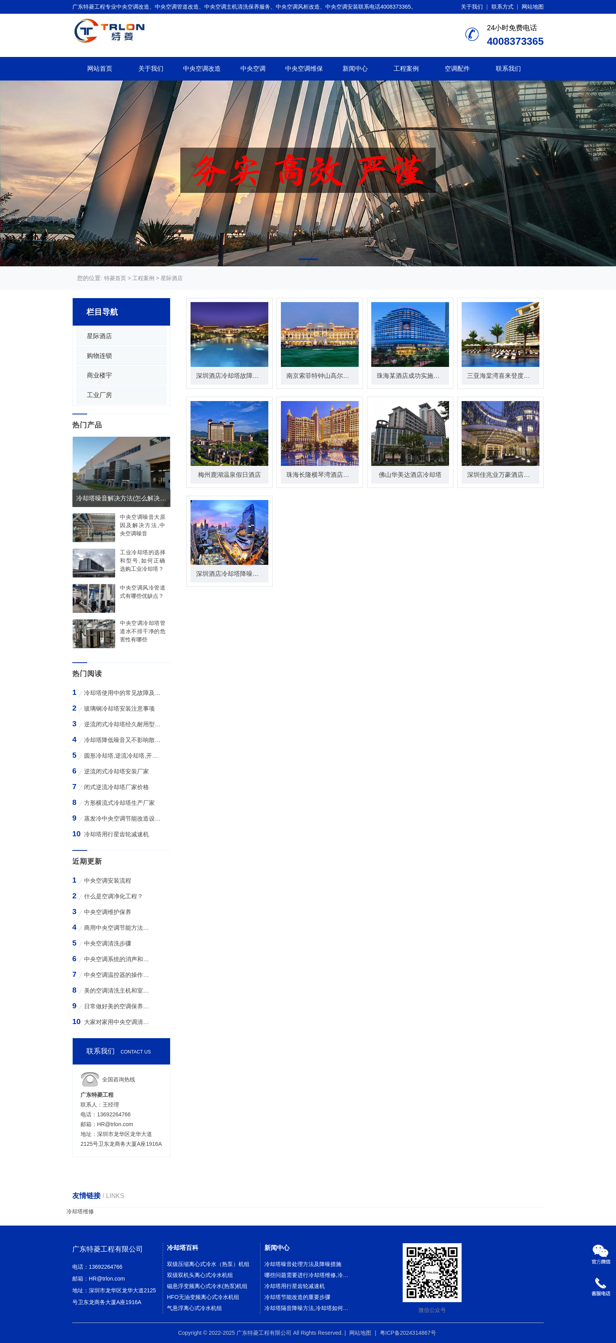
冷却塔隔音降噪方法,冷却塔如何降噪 (308, 1308)
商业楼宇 (99, 375)
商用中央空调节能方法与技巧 (117, 927)
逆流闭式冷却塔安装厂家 (116, 771)
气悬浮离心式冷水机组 (194, 1308)
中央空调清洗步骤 (107, 943)
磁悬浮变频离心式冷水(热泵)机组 (207, 1286)
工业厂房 (99, 395)
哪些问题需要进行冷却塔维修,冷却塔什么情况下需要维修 (308, 1275)
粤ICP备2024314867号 (408, 1333)
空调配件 (457, 68)
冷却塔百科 (182, 1247)
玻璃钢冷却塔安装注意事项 (119, 708)
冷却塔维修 (80, 1211)
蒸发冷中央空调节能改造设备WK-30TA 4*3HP (122, 818)
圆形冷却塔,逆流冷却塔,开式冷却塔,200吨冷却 (122, 755)
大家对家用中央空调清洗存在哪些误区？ (117, 1022)
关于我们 (472, 7)
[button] (308, 259)
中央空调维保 (304, 68)
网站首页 (99, 68)
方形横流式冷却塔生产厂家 (119, 802)
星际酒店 (172, 278)
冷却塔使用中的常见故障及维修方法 (122, 692)
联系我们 (508, 68)
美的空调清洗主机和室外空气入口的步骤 (117, 990)
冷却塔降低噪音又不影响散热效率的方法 (122, 740)
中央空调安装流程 (107, 880)
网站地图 (533, 7)
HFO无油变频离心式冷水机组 (203, 1297)
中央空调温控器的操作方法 (117, 974)
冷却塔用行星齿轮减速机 (116, 834)
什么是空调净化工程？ (113, 896)
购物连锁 (99, 355)
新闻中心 (355, 68)
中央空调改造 (202, 68)
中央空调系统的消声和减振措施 (117, 959)
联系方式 (502, 7)
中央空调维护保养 (107, 912)
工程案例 (406, 68)
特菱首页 (115, 278)
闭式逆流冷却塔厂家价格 (116, 787)
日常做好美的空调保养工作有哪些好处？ (117, 1006)
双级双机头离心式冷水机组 (200, 1275)
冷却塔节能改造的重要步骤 (297, 1297)
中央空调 (253, 68)
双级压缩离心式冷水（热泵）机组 (208, 1264)
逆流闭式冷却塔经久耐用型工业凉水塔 (122, 724)
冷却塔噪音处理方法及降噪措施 (302, 1264)
